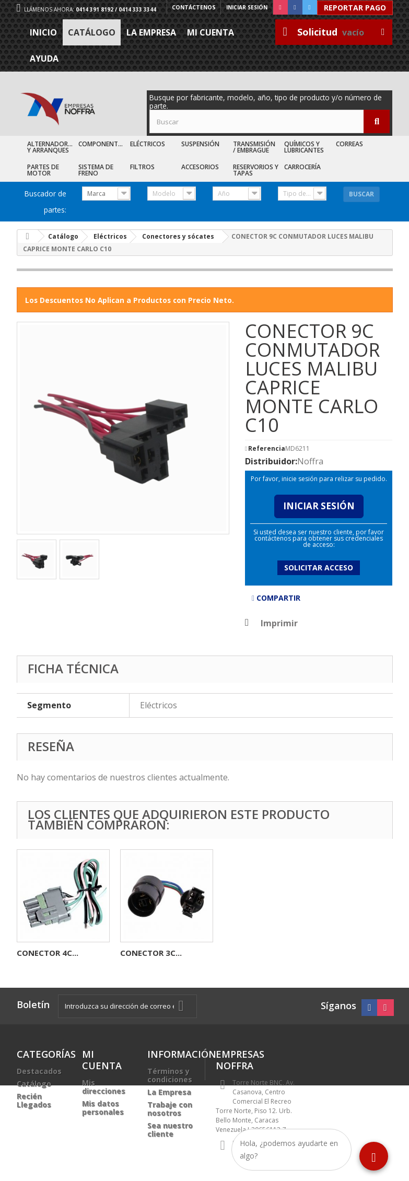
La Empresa (151, 32)
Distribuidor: (271, 461)
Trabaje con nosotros (169, 1109)
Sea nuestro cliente (170, 1129)
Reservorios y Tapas (255, 170)
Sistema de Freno (95, 170)
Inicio (43, 32)
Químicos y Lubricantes (304, 147)
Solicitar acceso (318, 567)
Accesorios (200, 166)
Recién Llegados (34, 1100)
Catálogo (91, 32)
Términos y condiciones (169, 1075)
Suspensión (200, 143)
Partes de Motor (43, 170)
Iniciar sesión (246, 7)
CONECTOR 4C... (254, 953)
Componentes (101, 143)
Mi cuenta (210, 32)
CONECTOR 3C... (358, 953)
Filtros (142, 166)
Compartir (276, 598)
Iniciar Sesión (319, 506)
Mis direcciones (103, 1087)
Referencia (266, 449)
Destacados (39, 1071)
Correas (349, 143)
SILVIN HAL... (41, 953)
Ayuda (44, 58)
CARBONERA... (146, 953)
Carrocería (302, 166)
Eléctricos (147, 143)
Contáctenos (194, 7)
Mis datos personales (103, 1107)
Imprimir (279, 623)
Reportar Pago (355, 8)
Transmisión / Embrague (254, 147)
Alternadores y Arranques (51, 147)
